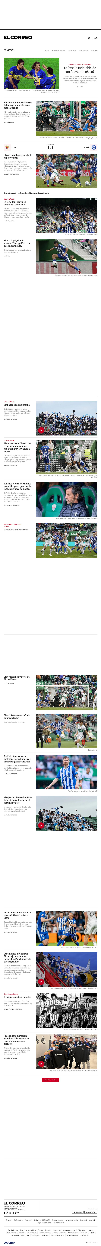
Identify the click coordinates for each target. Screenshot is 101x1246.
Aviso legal (28, 1220)
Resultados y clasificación (58, 50)
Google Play (90, 1212)
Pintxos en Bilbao (31, 1230)
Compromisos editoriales (44, 1223)
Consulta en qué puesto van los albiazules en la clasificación (26, 193)
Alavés (9, 49)
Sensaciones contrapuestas (16, 529)
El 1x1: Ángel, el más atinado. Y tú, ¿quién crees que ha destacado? (17, 243)
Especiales (94, 50)
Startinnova (45, 1235)
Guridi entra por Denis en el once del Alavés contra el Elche (17, 915)
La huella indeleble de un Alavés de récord (80, 70)
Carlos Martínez (8, 524)
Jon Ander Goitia (9, 122)
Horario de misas (31, 1233)
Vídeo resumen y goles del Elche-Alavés (17, 678)
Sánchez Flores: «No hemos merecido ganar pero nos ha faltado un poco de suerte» (17, 486)
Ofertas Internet (73, 1233)
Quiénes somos (18, 1220)
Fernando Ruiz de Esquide (11, 174)
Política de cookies (59, 1223)
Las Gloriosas (72, 50)
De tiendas (48, 1230)
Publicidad (83, 1220)
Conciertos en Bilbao (69, 1230)
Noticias (46, 50)
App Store (78, 1212)
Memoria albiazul (84, 50)
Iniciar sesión (89, 38)
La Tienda (21, 1233)
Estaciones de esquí (44, 1233)
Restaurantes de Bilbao (57, 1235)
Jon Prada (7, 221)
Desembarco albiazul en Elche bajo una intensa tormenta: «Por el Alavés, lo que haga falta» (17, 957)
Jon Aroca (80, 86)
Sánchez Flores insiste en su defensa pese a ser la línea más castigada (18, 105)
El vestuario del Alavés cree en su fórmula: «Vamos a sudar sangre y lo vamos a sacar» (17, 447)
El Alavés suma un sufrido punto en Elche (17, 716)
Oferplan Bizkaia (13, 1230)
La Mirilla (91, 1233)
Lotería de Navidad (72, 1235)
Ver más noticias (50, 1080)
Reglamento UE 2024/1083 (42, 1220)
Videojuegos (81, 1230)
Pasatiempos (57, 1230)
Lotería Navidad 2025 (18, 1235)
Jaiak (27, 1235)
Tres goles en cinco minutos (17, 997)
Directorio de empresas (59, 1233)
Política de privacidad (72, 1220)
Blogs (21, 1230)
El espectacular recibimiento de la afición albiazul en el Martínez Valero (18, 800)
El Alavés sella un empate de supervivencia (18, 156)
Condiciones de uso (57, 1220)
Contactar (9, 1220)
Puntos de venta (11, 1233)
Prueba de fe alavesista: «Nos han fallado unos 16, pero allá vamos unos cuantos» (16, 1039)
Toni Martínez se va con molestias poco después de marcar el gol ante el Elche (17, 759)
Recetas (40, 1230)
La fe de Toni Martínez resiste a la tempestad (15, 203)
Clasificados (83, 1233)
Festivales (90, 1230)
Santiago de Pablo (9, 1009)
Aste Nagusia (35, 1235)
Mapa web (92, 1220)
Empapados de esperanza (17, 404)
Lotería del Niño (84, 1235)
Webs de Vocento (91, 1243)
